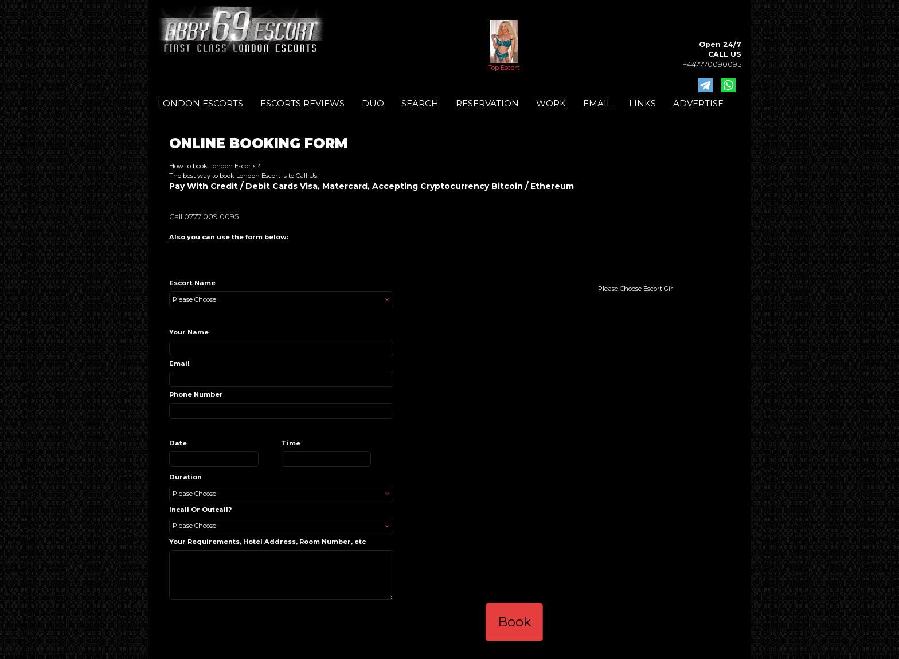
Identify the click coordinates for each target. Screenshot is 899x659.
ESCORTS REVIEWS (302, 103)
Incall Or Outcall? (200, 510)
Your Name (189, 332)
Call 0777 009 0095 (204, 216)
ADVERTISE (698, 103)
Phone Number (196, 394)
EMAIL (597, 103)
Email (179, 364)
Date (178, 443)
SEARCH (420, 103)
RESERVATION (487, 103)
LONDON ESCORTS (200, 103)
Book (514, 622)
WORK (551, 103)
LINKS (642, 103)
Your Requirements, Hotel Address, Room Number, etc (267, 542)
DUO (373, 103)
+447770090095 (712, 64)
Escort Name (192, 283)
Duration (185, 477)
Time (291, 443)
